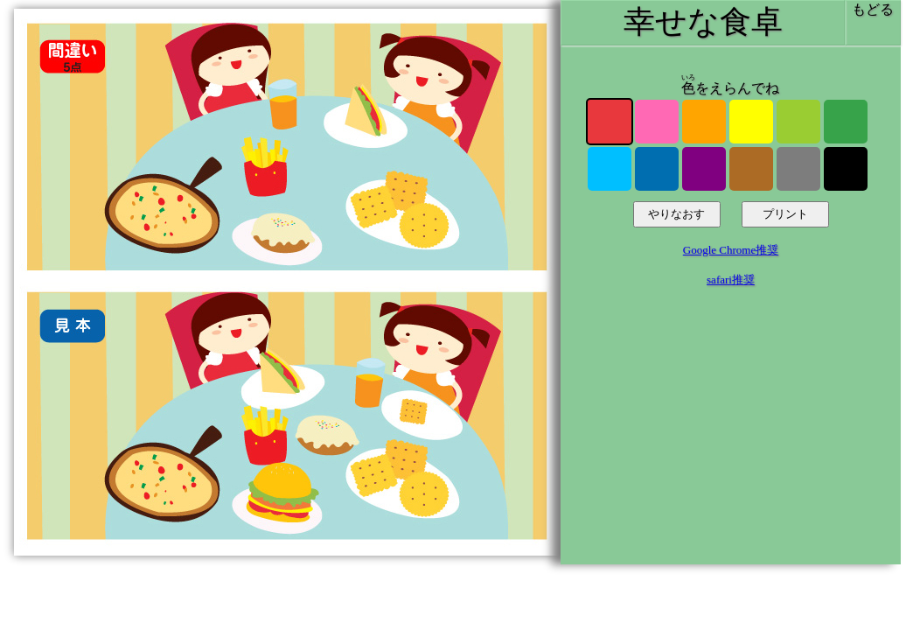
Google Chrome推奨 (730, 249)
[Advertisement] (730, 435)
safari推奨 (731, 279)
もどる (873, 9)
